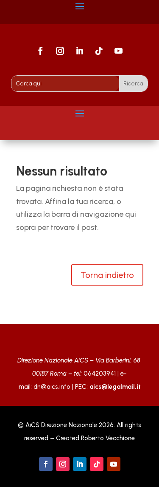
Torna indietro (107, 275)
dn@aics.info (51, 387)
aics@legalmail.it (115, 387)
